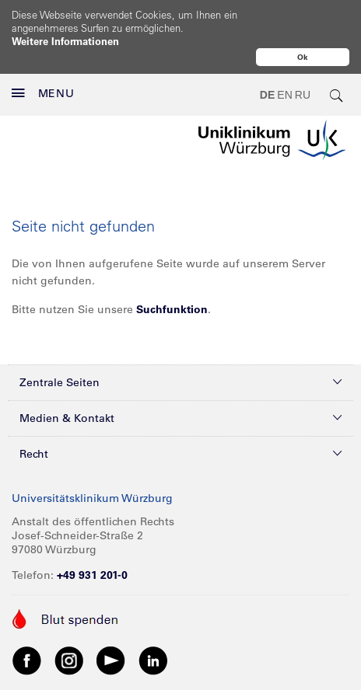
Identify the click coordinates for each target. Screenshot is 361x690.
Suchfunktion (172, 276)
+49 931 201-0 (92, 542)
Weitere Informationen (65, 40)
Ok (302, 57)
